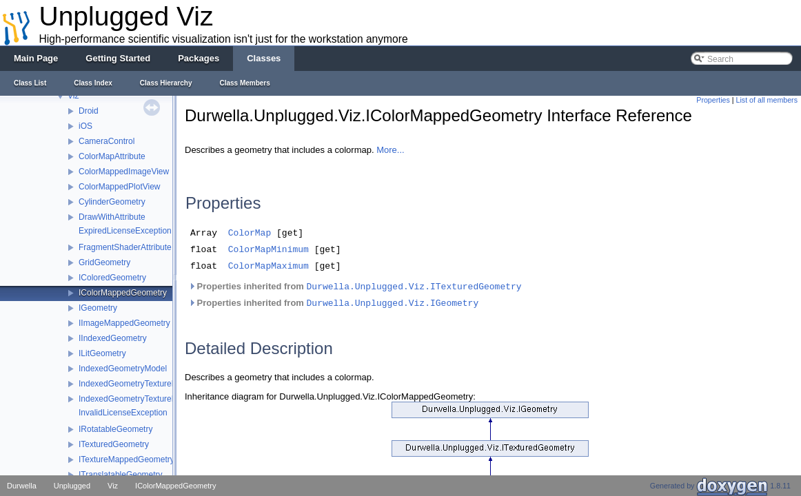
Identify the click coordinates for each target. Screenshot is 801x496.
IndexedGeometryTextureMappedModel (151, 399)
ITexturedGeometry (114, 444)
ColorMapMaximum (268, 272)
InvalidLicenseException (123, 412)
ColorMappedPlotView (120, 187)
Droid (89, 111)
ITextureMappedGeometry (126, 459)
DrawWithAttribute (112, 217)
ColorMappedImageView (124, 171)
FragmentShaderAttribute (125, 247)
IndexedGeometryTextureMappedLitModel (155, 384)
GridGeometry (104, 262)
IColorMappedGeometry (123, 293)
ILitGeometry (102, 353)
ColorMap (249, 235)
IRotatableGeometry (115, 429)
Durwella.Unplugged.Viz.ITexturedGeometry (414, 293)
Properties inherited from (355, 292)
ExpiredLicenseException (125, 231)
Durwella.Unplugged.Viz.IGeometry (393, 309)
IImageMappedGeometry (124, 323)
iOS (85, 126)
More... (390, 150)
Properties (713, 100)
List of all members (767, 100)
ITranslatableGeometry (121, 474)
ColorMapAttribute (112, 156)
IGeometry (98, 308)
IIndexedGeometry (113, 338)
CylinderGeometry (112, 202)
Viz (73, 96)
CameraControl (106, 141)
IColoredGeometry (112, 277)
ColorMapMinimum (268, 254)
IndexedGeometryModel (123, 368)
